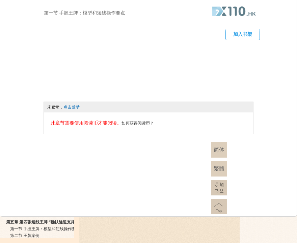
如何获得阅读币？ (138, 123)
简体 (219, 150)
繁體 (219, 168)
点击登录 (71, 107)
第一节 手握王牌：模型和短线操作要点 (45, 228)
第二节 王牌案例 (24, 235)
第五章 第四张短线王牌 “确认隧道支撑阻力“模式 (49, 222)
